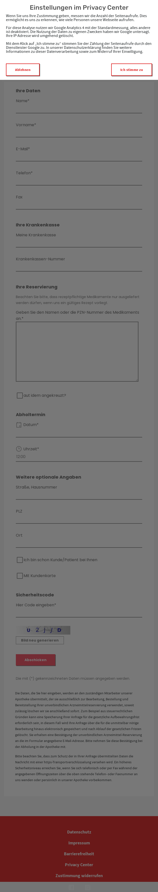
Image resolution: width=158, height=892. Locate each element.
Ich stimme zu (131, 69)
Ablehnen (22, 69)
